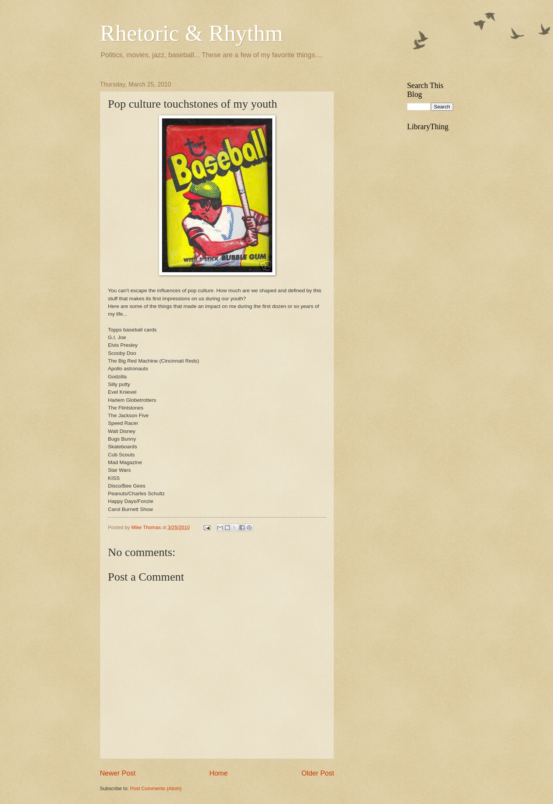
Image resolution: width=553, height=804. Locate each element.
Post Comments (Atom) (156, 788)
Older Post (317, 773)
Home (218, 773)
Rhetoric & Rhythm (191, 33)
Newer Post (118, 773)
